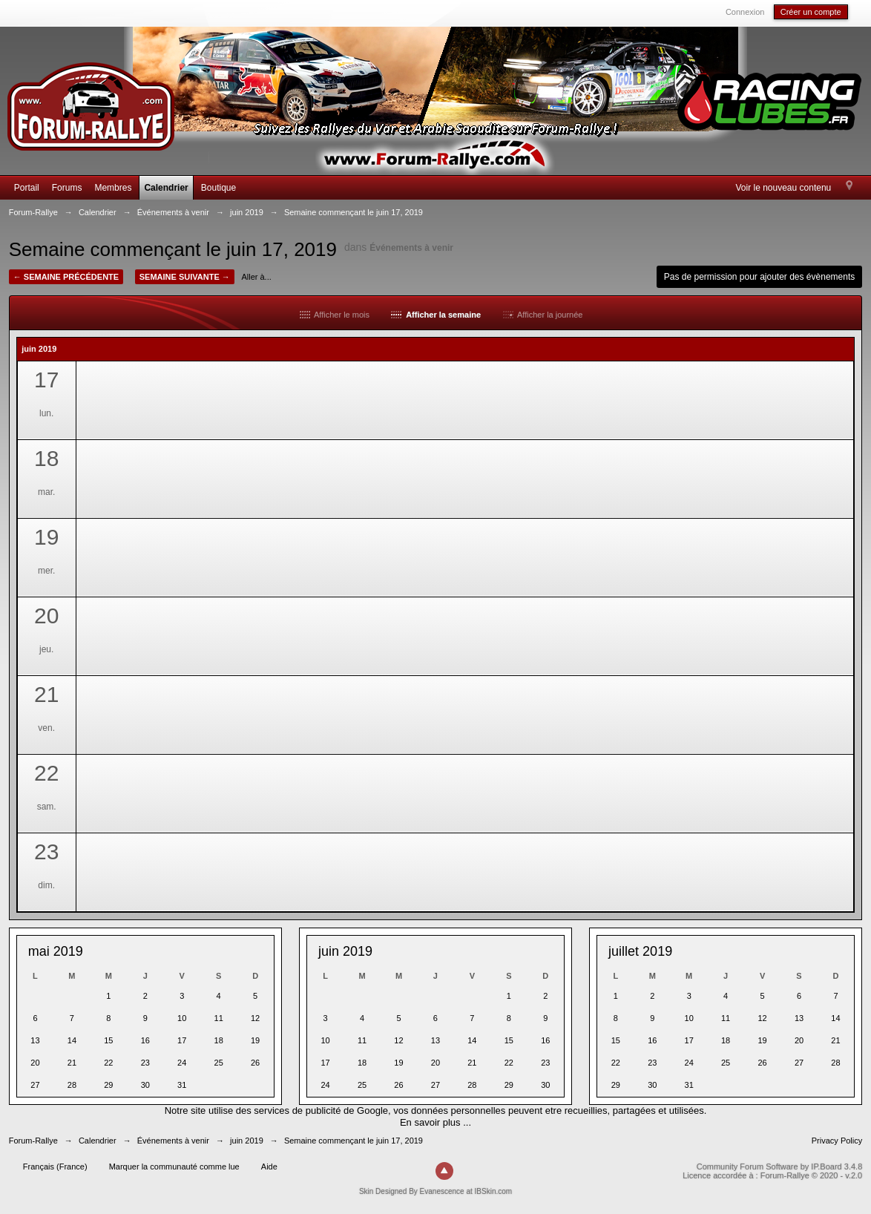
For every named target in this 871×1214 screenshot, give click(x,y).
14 (72, 1040)
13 (34, 1040)
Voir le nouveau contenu (783, 188)
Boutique (218, 188)
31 (181, 1084)
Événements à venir (411, 248)
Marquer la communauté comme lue (174, 1166)
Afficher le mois (335, 314)
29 (108, 1084)
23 (145, 1062)
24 (181, 1062)
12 (255, 1018)
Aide (269, 1166)
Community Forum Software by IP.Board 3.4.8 (780, 1166)
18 (218, 1040)
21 (72, 1062)
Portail (26, 188)
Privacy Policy (837, 1140)
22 (108, 1062)
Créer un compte (810, 11)
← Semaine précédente (66, 276)
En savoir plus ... (435, 1122)
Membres (112, 188)
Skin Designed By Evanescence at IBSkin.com (435, 1191)
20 (34, 1062)
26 (255, 1062)
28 (72, 1084)
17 (181, 1040)
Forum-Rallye (33, 1140)
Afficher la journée (543, 314)
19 (255, 1040)
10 (181, 1018)
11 (218, 1018)
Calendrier (166, 188)
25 (218, 1062)
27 (34, 1084)
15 (108, 1040)
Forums (67, 188)
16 (145, 1040)
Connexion (745, 11)
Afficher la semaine (436, 314)
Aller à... (256, 276)
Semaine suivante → (184, 276)
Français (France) (55, 1166)
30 (145, 1084)
